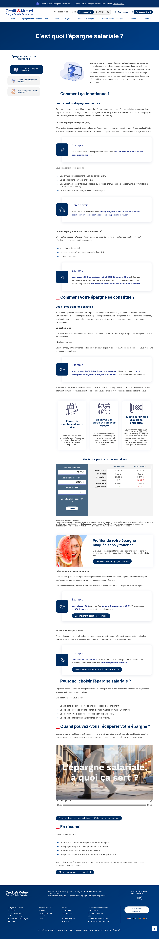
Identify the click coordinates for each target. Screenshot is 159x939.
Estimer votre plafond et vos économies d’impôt (97, 669)
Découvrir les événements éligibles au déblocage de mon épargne (89, 818)
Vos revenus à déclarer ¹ (72, 478)
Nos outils (133, 19)
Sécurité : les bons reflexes (98, 919)
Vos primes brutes (72, 468)
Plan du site (66, 921)
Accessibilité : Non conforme (98, 921)
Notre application (45, 913)
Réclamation (66, 916)
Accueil (12, 19)
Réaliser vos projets (62, 19)
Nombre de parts (72, 488)
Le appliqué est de (70, 499)
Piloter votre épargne (86, 19)
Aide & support (67, 913)
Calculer (72, 508)
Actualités (148, 19)
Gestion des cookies (95, 913)
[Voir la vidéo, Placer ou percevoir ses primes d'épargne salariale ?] (66, 801)
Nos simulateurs (45, 908)
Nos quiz (42, 910)
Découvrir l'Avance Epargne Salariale (112, 561)
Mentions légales (68, 919)
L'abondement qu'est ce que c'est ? (91, 616)
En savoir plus (118, 3)
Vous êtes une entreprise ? (137, 910)
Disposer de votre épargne (112, 19)
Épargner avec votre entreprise (35, 19)
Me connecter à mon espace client (75, 872)
